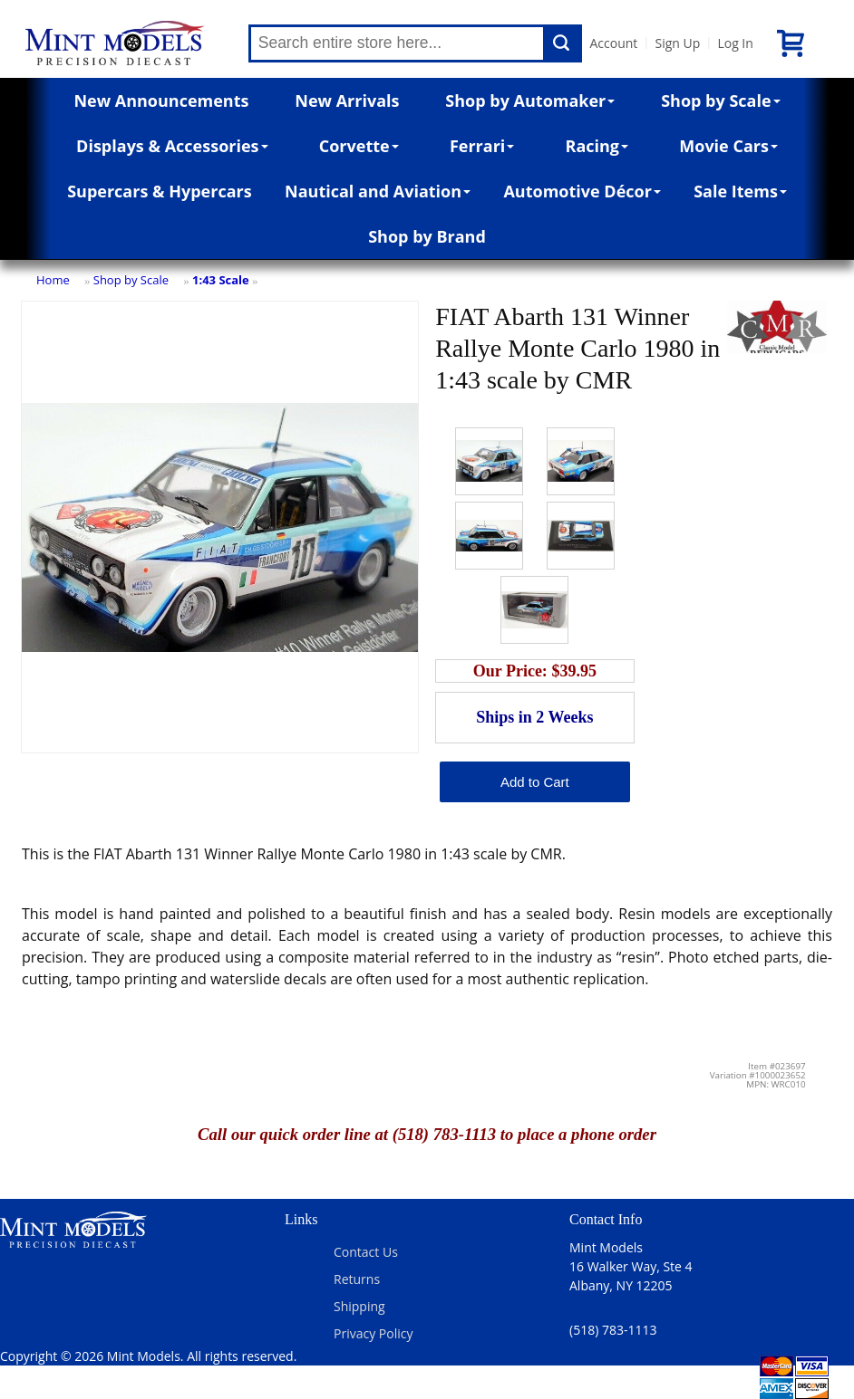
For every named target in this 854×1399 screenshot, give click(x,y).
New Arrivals (347, 100)
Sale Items (740, 191)
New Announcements (160, 100)
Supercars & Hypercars (159, 191)
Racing (597, 146)
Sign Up (677, 43)
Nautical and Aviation (378, 191)
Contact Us (366, 1251)
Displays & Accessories (171, 146)
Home (53, 280)
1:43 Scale (220, 280)
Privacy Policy (373, 1333)
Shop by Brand (427, 236)
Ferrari (482, 146)
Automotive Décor (581, 191)
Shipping (359, 1306)
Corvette (359, 146)
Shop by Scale (720, 100)
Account (613, 43)
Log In (734, 43)
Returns (357, 1279)
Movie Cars (728, 146)
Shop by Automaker (530, 100)
